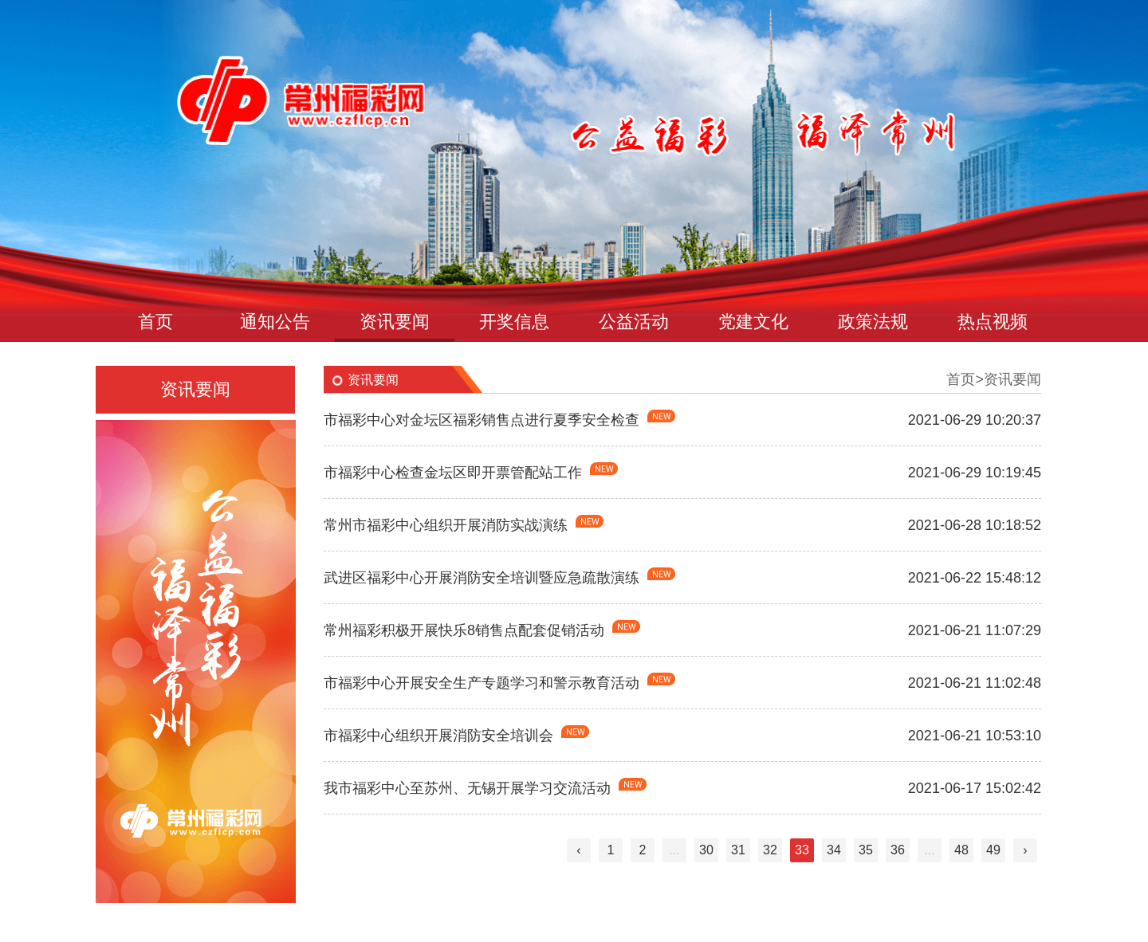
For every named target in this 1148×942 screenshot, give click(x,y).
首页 (155, 322)
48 (961, 850)
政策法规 (873, 322)
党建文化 (753, 322)
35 (866, 850)
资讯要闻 (395, 322)
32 (770, 850)
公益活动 (634, 322)
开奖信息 (514, 322)
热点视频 (992, 322)
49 (993, 850)
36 (897, 850)
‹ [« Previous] (578, 850)
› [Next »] (1025, 850)
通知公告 (275, 322)
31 (738, 850)
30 (706, 850)
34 (834, 850)
